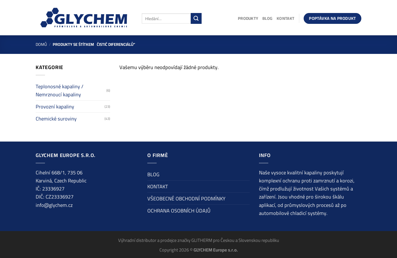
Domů (41, 44)
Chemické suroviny (56, 118)
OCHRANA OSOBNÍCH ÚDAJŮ (179, 210)
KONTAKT (285, 18)
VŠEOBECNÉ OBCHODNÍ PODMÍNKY (186, 198)
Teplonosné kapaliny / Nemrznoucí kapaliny (59, 90)
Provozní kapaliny (55, 106)
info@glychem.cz (54, 205)
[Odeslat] (196, 18)
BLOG (267, 18)
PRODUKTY (248, 18)
